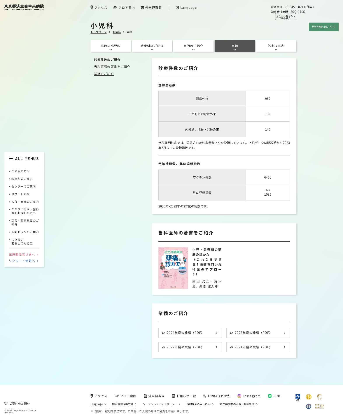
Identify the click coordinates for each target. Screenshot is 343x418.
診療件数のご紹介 (107, 59)
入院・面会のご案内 (25, 202)
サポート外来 (20, 194)
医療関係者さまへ (23, 254)
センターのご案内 (23, 186)
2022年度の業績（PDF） (183, 347)
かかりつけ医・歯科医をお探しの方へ (25, 211)
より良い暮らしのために (22, 241)
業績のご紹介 (104, 74)
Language (97, 404)
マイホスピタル (284, 17)
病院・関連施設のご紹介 (25, 222)
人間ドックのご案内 (25, 232)
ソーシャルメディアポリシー (160, 404)
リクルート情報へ (23, 260)
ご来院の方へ (20, 171)
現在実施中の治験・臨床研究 (237, 404)
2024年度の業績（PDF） (183, 332)
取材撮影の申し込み (198, 404)
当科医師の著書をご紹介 (112, 66)
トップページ (99, 32)
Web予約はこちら (323, 27)
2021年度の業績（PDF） (251, 347)
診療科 (117, 32)
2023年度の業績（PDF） (251, 332)
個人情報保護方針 (122, 404)
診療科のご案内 (22, 179)
